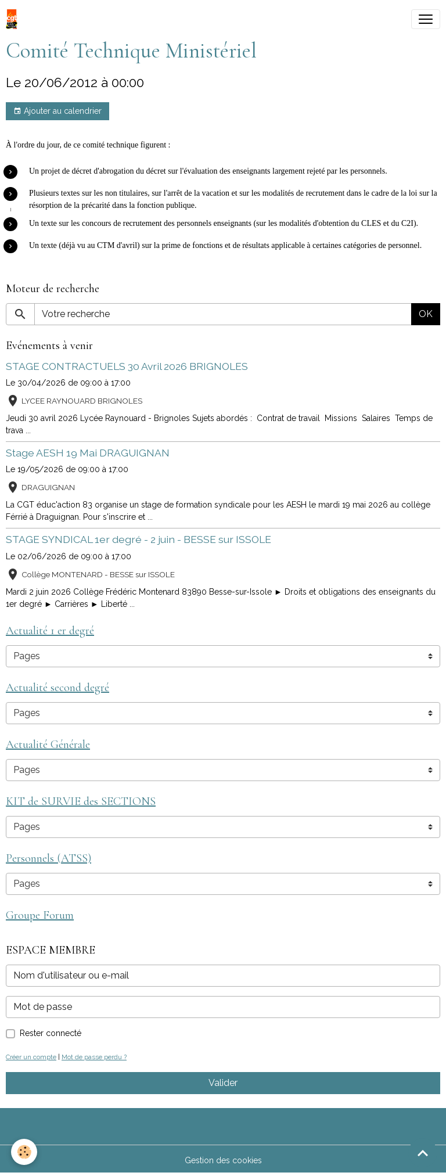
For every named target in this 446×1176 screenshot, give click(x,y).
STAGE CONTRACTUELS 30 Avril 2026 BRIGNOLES (127, 366)
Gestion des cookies (223, 1160)
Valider (223, 1082)
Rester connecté (50, 1033)
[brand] (14, 19)
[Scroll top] (422, 1152)
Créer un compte (31, 1057)
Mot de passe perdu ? (94, 1057)
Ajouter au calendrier (57, 111)
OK (426, 313)
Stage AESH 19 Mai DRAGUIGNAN (88, 453)
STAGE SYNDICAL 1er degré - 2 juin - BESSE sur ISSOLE (138, 539)
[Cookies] (25, 1152)
